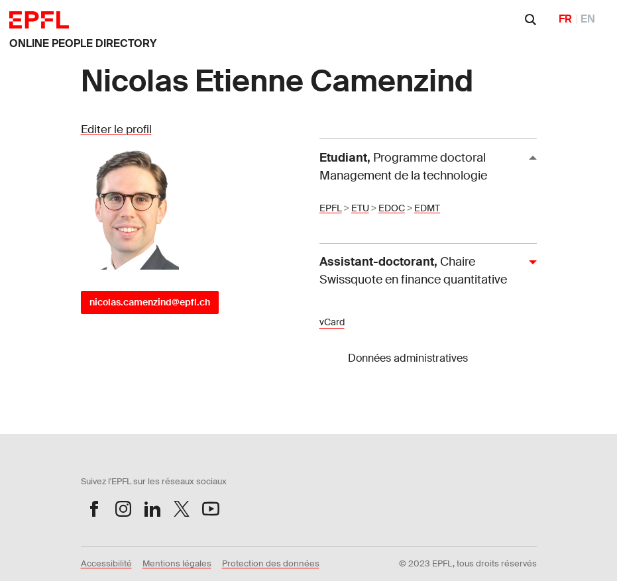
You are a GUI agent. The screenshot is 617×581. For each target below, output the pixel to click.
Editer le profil (116, 129)
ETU (360, 208)
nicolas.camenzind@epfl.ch (149, 302)
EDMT (427, 208)
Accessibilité (106, 563)
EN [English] (588, 19)
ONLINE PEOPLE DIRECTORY (82, 43)
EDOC (391, 208)
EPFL (330, 208)
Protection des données (270, 563)
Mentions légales (176, 563)
